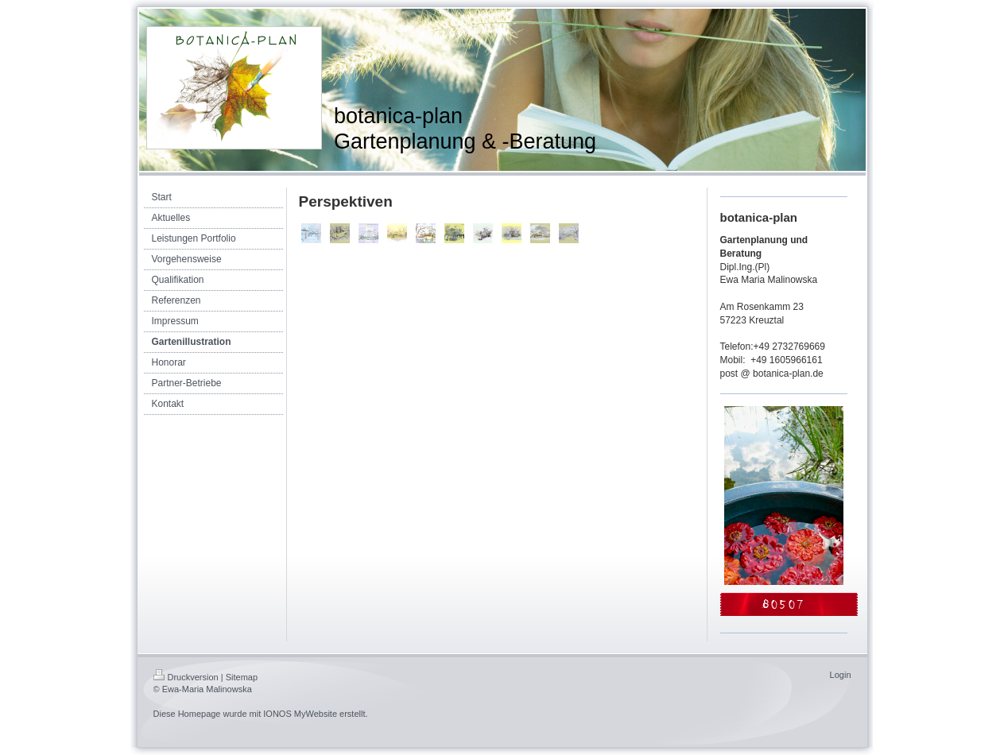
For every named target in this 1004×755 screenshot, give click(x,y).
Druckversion (186, 677)
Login (840, 675)
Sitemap (242, 677)
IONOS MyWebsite (300, 713)
